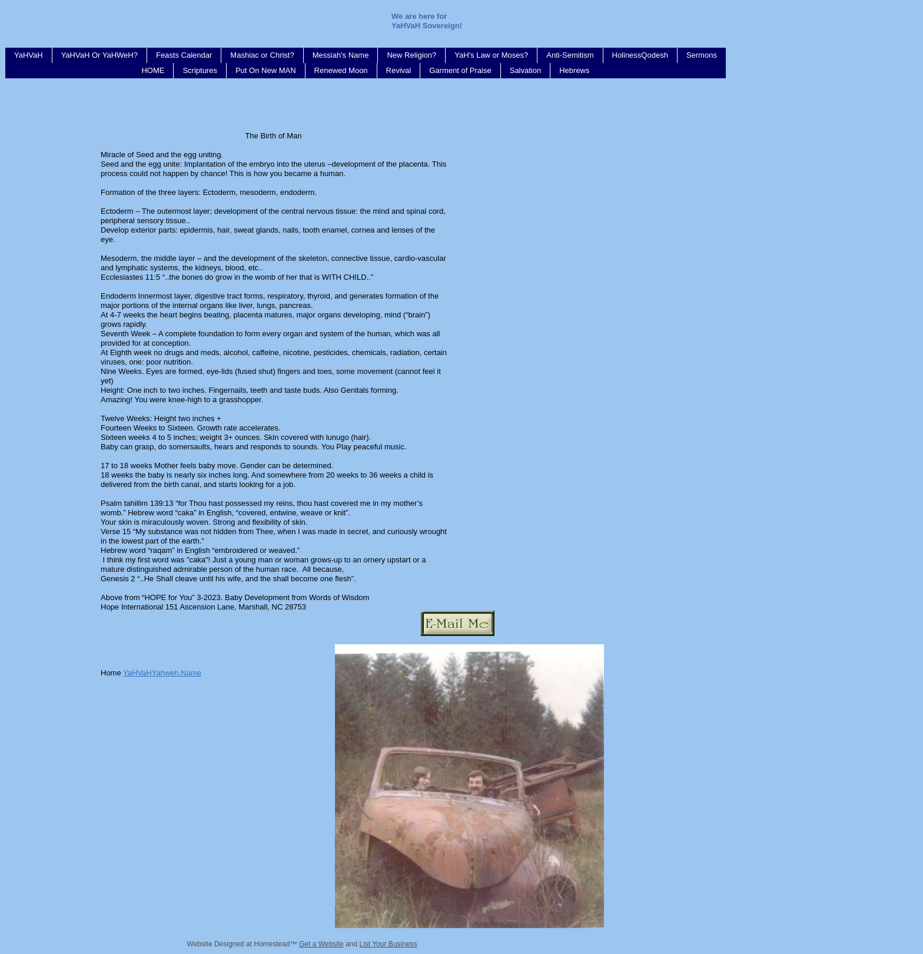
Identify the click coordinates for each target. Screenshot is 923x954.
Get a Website (321, 944)
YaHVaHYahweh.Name (162, 672)
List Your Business (388, 944)
